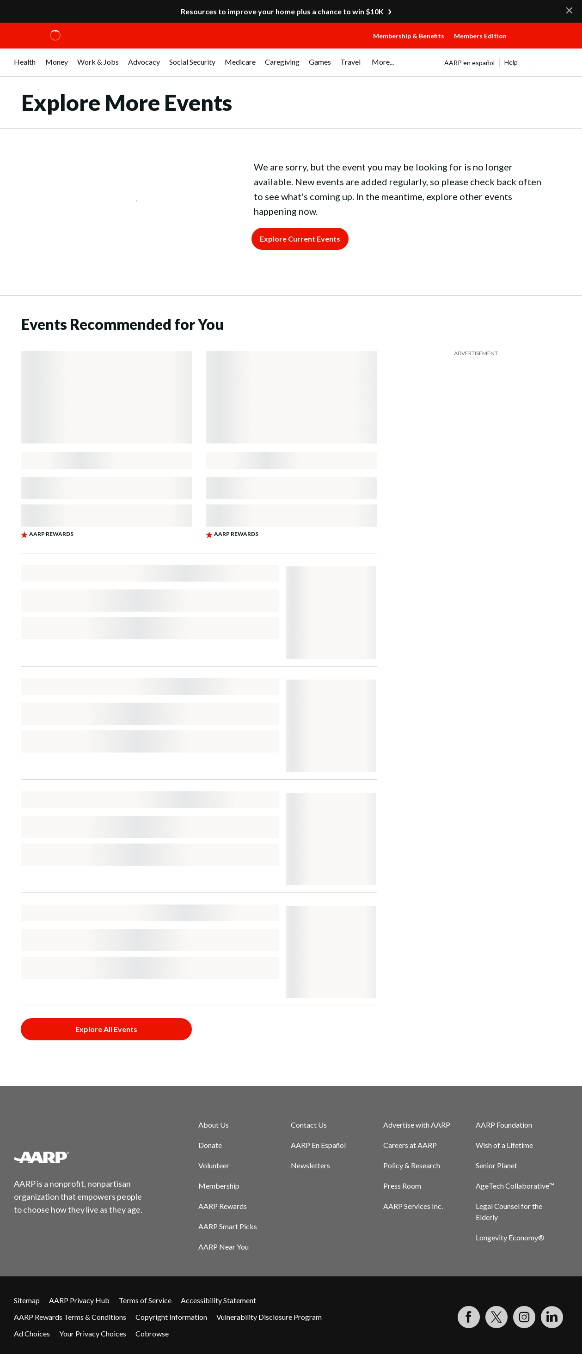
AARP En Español (318, 1145)
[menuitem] (25, 66)
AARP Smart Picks (227, 1226)
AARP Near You (223, 1246)
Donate (210, 1145)
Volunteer (213, 1165)
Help (511, 62)
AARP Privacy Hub (79, 1300)
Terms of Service (145, 1300)
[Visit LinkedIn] (552, 1317)
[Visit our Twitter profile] (496, 1317)
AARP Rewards (222, 1206)
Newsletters (310, 1165)
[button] (543, 45)
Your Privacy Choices (92, 1333)
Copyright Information (171, 1316)
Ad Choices (32, 1333)
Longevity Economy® (510, 1237)
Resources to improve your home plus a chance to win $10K (282, 11)
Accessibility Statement (218, 1300)
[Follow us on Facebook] (469, 1317)
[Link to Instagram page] (524, 1317)
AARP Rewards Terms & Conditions (70, 1316)
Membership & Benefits (408, 36)
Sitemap (27, 1300)
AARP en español (469, 63)
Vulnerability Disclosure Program (269, 1316)
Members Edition (480, 36)
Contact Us (309, 1124)
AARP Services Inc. (413, 1206)
